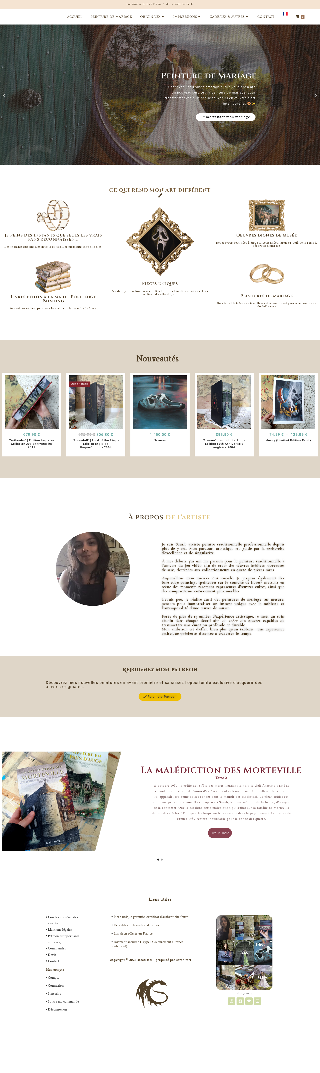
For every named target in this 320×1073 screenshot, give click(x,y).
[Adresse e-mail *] (187, 545)
